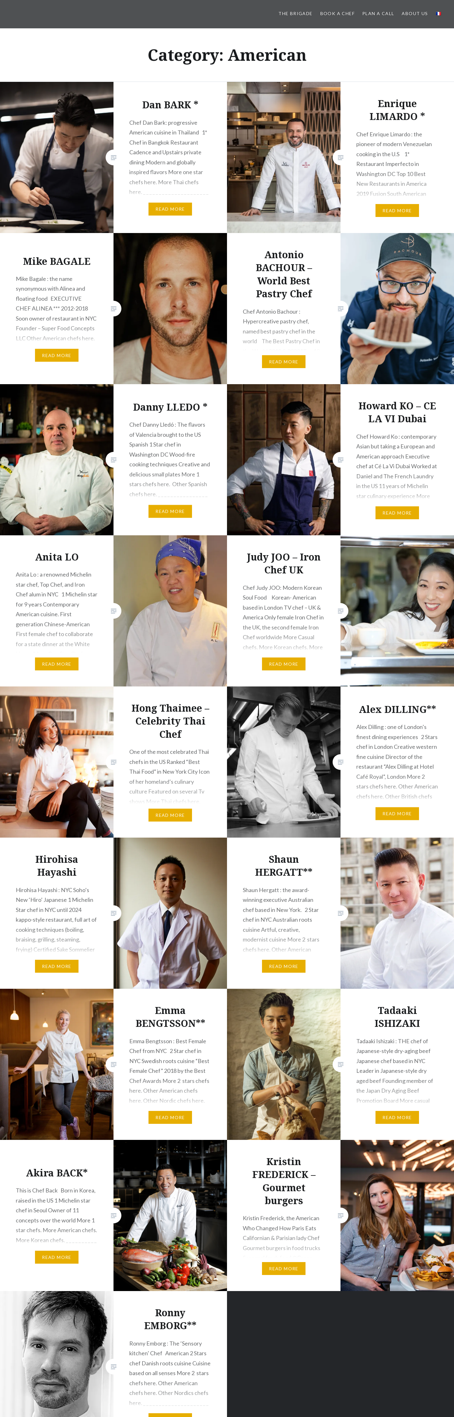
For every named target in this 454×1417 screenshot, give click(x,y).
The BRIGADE (295, 13)
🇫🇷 (438, 13)
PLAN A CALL (378, 13)
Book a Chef (337, 13)
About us (415, 13)
